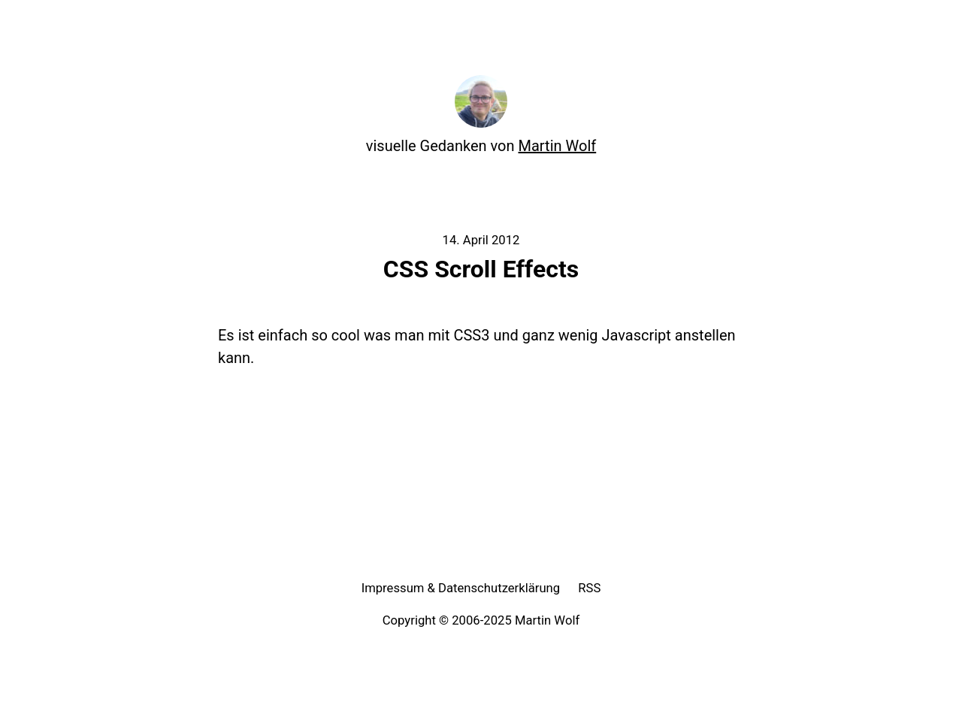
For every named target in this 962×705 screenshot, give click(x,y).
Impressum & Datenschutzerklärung (461, 588)
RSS (589, 588)
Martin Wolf (558, 146)
